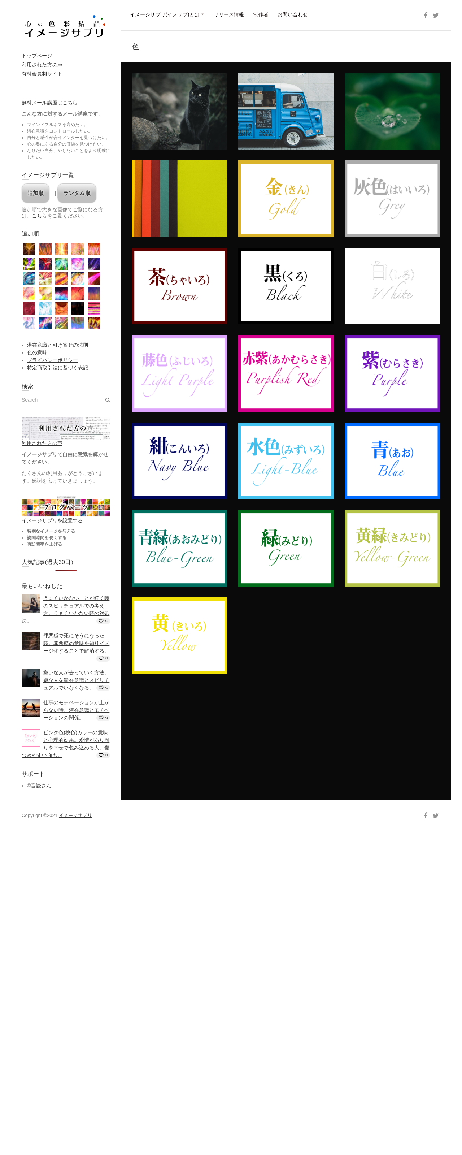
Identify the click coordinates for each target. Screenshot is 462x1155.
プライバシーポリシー (52, 360)
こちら (39, 216)
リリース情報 (229, 14)
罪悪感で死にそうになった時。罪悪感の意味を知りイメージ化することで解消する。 (76, 643)
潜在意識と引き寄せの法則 (57, 345)
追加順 (35, 193)
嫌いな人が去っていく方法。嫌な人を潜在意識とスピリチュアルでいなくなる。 (76, 680)
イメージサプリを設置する (52, 520)
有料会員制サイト (42, 74)
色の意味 (37, 352)
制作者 (261, 14)
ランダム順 (77, 193)
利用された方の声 (42, 65)
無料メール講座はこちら (50, 102)
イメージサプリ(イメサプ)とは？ (167, 14)
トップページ (37, 56)
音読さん (41, 785)
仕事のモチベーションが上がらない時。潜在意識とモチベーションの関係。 (76, 710)
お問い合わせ (293, 14)
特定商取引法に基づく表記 (57, 368)
